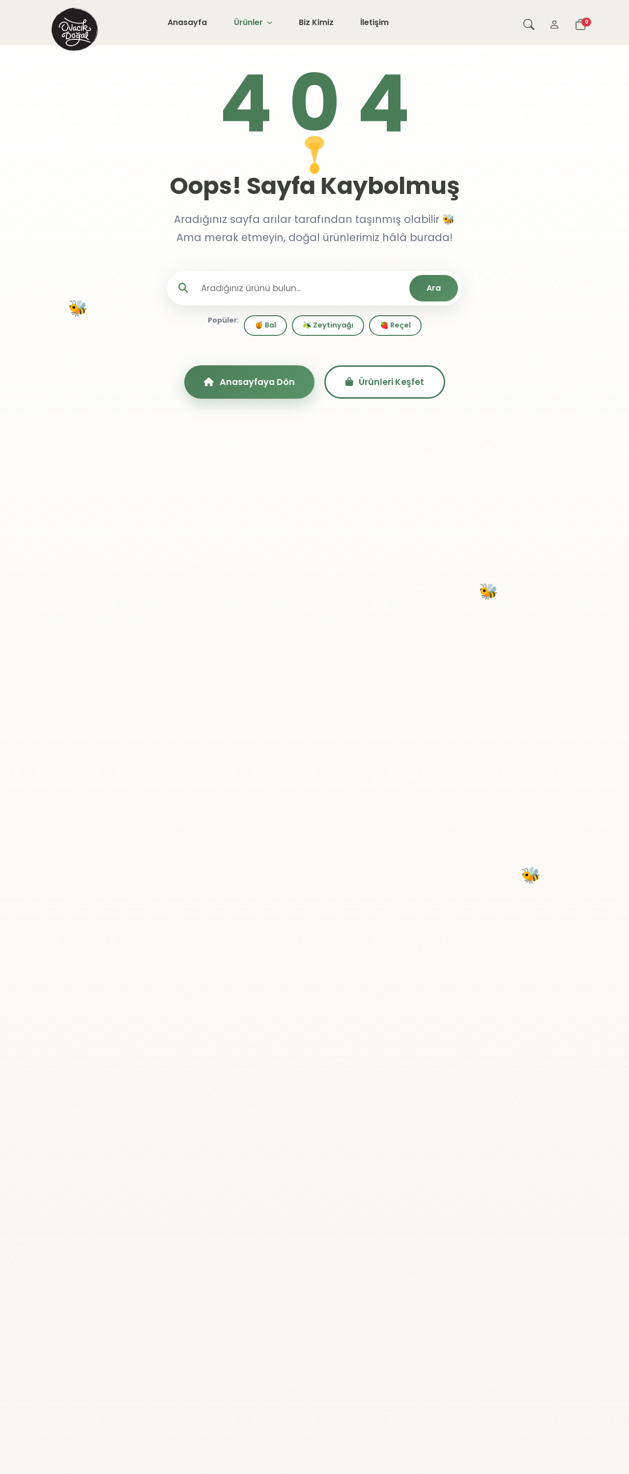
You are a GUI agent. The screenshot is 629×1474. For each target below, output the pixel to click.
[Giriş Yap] (554, 22)
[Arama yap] (528, 22)
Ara (434, 288)
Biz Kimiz (316, 22)
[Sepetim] (580, 22)
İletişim (374, 22)
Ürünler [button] (253, 22)
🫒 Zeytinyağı (328, 325)
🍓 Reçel (395, 325)
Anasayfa (187, 22)
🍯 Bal (265, 325)
